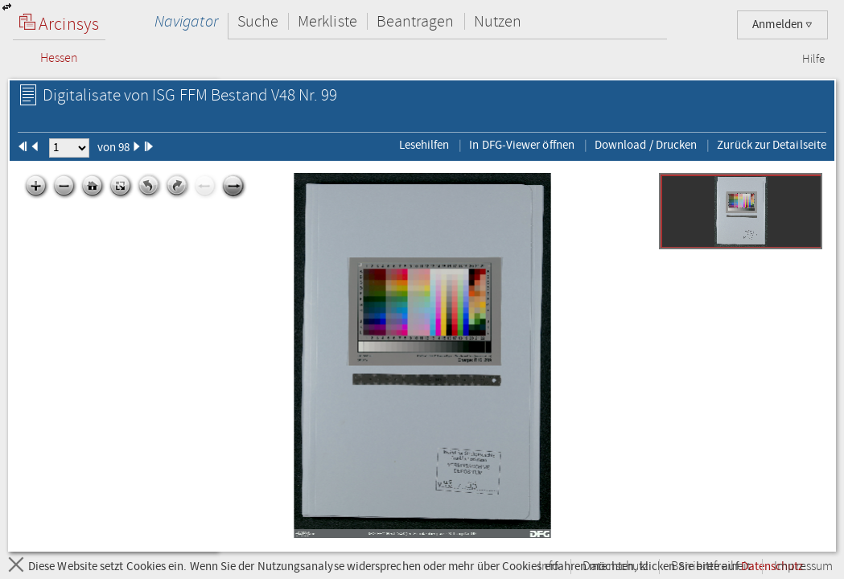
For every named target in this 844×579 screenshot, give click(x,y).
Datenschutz (615, 566)
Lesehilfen (424, 145)
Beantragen (416, 21)
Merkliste (327, 21)
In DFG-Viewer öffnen (521, 145)
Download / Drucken (646, 145)
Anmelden (782, 24)
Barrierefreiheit (711, 566)
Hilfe (813, 59)
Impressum (803, 566)
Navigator (186, 21)
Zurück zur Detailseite (771, 145)
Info (548, 566)
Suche (257, 21)
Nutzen (497, 21)
